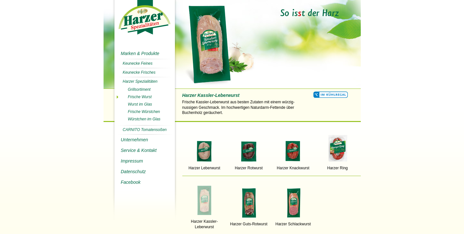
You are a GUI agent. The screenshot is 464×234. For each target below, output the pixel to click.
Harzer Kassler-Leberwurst (204, 222)
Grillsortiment (139, 89)
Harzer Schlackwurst (293, 222)
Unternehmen (134, 139)
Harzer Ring (337, 166)
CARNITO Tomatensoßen (145, 129)
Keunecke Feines (138, 63)
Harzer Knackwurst (293, 166)
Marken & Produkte (140, 53)
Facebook (131, 182)
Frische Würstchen (144, 111)
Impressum (132, 161)
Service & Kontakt (139, 150)
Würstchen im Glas (144, 119)
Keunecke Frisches (139, 72)
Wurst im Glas (140, 104)
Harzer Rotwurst (249, 166)
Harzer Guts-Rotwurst (249, 222)
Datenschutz (133, 171)
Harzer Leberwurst (204, 166)
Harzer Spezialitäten (140, 81)
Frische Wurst (140, 97)
